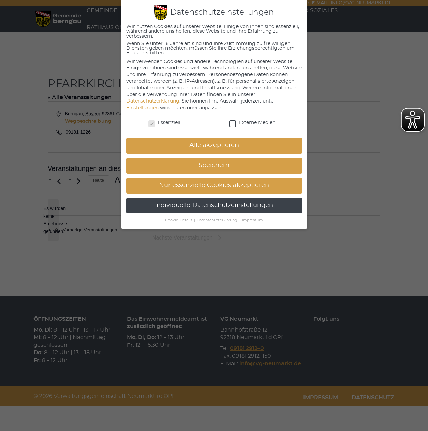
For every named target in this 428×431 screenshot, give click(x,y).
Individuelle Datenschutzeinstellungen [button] (214, 205)
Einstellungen (142, 108)
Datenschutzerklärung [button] (218, 220)
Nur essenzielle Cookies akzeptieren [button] (214, 185)
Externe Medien (252, 122)
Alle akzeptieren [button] (214, 145)
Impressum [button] (252, 220)
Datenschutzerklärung (152, 101)
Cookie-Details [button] (179, 220)
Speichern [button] (214, 165)
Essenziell (164, 122)
